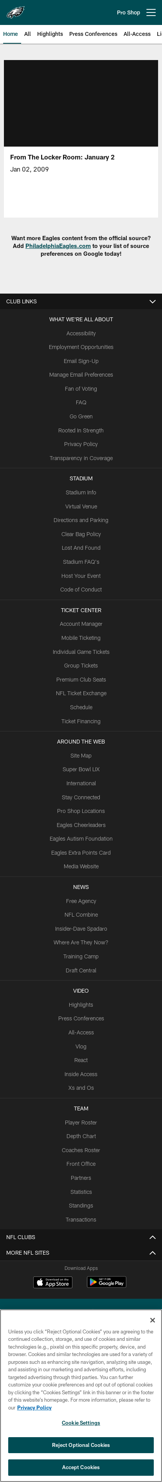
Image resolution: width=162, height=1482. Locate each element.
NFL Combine (81, 914)
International (81, 783)
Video (81, 990)
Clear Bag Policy (81, 534)
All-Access (81, 1032)
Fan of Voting (81, 388)
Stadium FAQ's (81, 561)
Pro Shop (128, 12)
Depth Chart (81, 1136)
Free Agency (81, 901)
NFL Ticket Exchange (81, 693)
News (81, 887)
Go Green (81, 416)
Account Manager (81, 623)
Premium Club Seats (81, 679)
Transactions (81, 1219)
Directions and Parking (81, 520)
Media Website (81, 866)
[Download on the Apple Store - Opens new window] (52, 1283)
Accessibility (81, 333)
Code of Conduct (81, 589)
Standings (81, 1205)
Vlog (81, 1046)
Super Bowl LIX (81, 769)
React (81, 1060)
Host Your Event (81, 575)
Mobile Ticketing (81, 637)
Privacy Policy (81, 444)
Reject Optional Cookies (81, 1445)
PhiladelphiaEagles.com (58, 246)
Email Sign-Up (81, 361)
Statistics (81, 1191)
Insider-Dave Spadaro (81, 928)
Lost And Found (81, 547)
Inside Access (81, 1074)
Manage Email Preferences (81, 374)
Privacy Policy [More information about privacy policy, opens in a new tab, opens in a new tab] (34, 1407)
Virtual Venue (81, 506)
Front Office (81, 1163)
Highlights (81, 1004)
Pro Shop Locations (81, 810)
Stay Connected (81, 797)
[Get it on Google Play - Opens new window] (106, 1286)
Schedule (81, 707)
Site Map (81, 755)
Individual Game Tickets (81, 651)
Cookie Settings (81, 1423)
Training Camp (81, 956)
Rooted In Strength (81, 430)
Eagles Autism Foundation (81, 838)
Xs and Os (81, 1087)
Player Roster (81, 1122)
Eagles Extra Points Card (81, 852)
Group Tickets (81, 665)
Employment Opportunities (81, 346)
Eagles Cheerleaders (81, 825)
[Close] (152, 1320)
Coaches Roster (81, 1150)
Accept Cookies (81, 1467)
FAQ (81, 402)
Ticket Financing (81, 721)
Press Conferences (81, 1018)
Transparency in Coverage (81, 458)
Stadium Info (81, 492)
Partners (81, 1177)
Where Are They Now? (81, 942)
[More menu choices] (151, 12)
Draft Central (81, 970)
